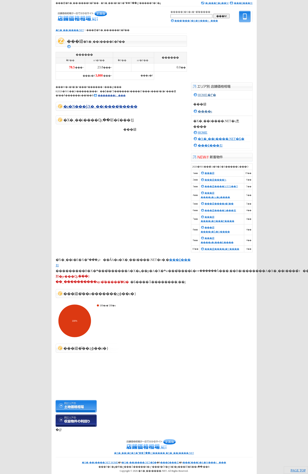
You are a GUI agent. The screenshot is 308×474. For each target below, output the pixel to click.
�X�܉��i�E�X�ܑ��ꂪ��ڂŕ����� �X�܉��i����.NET (154, 453)
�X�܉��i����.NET (70, 30)
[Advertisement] (104, 82)
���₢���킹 (243, 3)
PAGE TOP (298, 470)
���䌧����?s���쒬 (220, 210)
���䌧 (209, 173)
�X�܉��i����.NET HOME (100, 462)
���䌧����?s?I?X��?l (221, 186)
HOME (202, 132)
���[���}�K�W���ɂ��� (196, 20)
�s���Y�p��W (217, 3)
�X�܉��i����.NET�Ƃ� (221, 139)
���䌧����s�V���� (222, 249)
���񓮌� (69, 46)
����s (205, 111)
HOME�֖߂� (207, 95)
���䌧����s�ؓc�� (219, 203)
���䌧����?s (215, 179)
